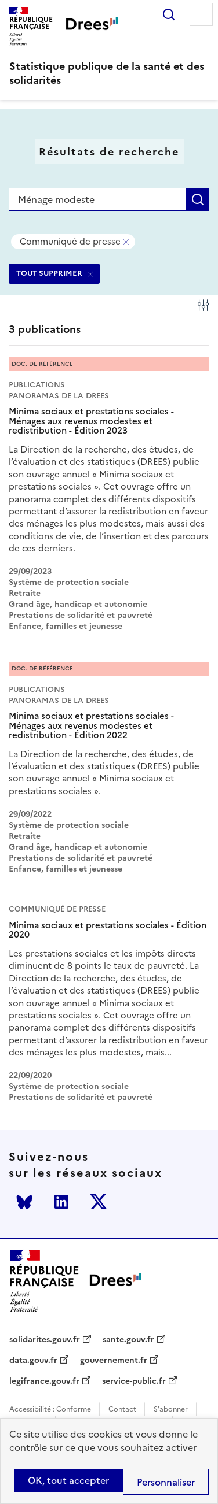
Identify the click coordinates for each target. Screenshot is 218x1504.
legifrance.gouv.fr (44, 1381)
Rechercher (168, 14)
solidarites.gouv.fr (44, 1340)
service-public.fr (134, 1381)
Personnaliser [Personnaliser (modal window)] (166, 1482)
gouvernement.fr (113, 1360)
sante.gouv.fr (128, 1340)
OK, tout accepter (68, 1480)
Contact (122, 1409)
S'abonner (171, 1409)
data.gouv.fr (33, 1360)
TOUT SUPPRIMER (49, 273)
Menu (201, 14)
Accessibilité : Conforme (50, 1409)
